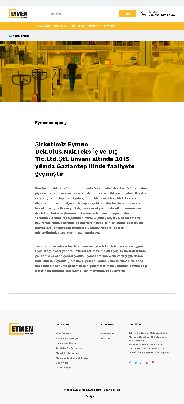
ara (128, 13)
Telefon (153, 12)
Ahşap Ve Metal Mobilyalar (72, 358)
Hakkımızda (107, 333)
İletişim (105, 338)
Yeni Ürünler (63, 333)
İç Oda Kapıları (64, 367)
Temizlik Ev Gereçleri (69, 348)
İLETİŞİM (108, 26)
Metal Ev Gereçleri (67, 353)
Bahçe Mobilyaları (66, 343)
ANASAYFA (44, 26)
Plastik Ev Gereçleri (68, 338)
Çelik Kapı (62, 362)
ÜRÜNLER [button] (78, 26)
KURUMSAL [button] (61, 26)
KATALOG (93, 26)
